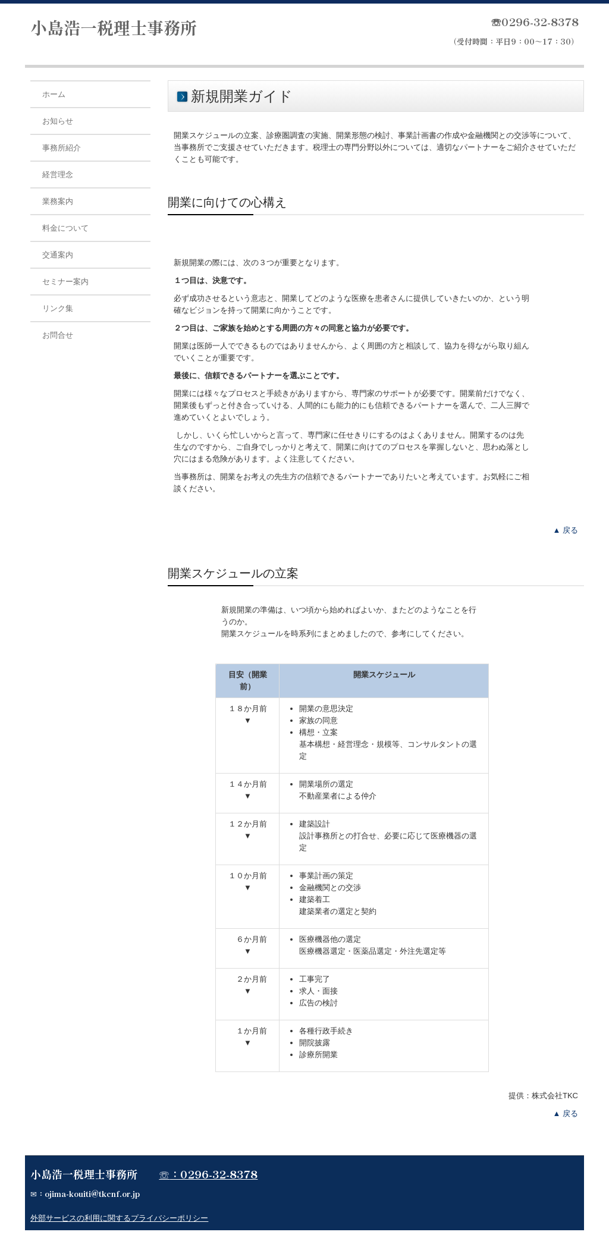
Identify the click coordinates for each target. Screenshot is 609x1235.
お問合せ (57, 335)
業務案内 (57, 201)
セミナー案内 (65, 281)
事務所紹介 (61, 147)
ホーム (53, 94)
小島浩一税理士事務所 (113, 27)
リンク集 (57, 308)
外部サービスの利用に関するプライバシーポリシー (119, 1218)
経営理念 (57, 174)
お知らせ (57, 121)
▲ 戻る (565, 530)
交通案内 (57, 254)
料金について (65, 228)
